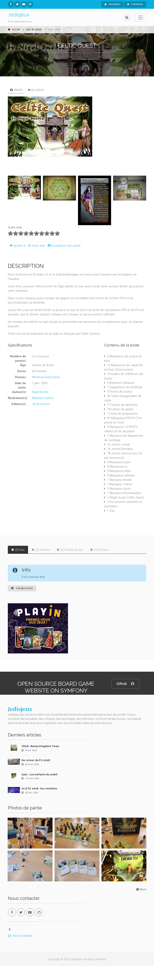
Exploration (52, 377)
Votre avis (36, 245)
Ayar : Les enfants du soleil (39, 774)
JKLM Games (41, 404)
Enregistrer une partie (63, 245)
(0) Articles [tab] (40, 550)
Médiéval (38, 377)
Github (125, 684)
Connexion (135, 4)
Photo (16, 89)
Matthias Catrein (43, 398)
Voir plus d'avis (22, 588)
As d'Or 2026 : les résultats (39, 788)
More (141, 889)
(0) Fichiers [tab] (99, 550)
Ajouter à (16, 245)
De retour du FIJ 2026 (35, 760)
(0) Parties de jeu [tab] (70, 550)
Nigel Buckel (40, 392)
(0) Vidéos (36, 89)
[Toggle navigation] (140, 17)
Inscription (112, 4)
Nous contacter (20, 935)
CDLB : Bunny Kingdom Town (40, 746)
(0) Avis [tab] (18, 550)
